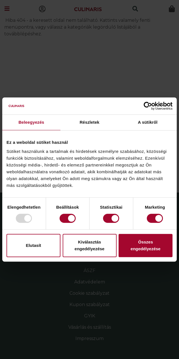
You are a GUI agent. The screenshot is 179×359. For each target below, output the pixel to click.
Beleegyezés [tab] (31, 122)
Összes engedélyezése (146, 245)
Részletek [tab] (89, 122)
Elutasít (33, 245)
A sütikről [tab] (148, 122)
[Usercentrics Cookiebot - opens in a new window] (148, 106)
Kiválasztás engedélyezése (89, 245)
